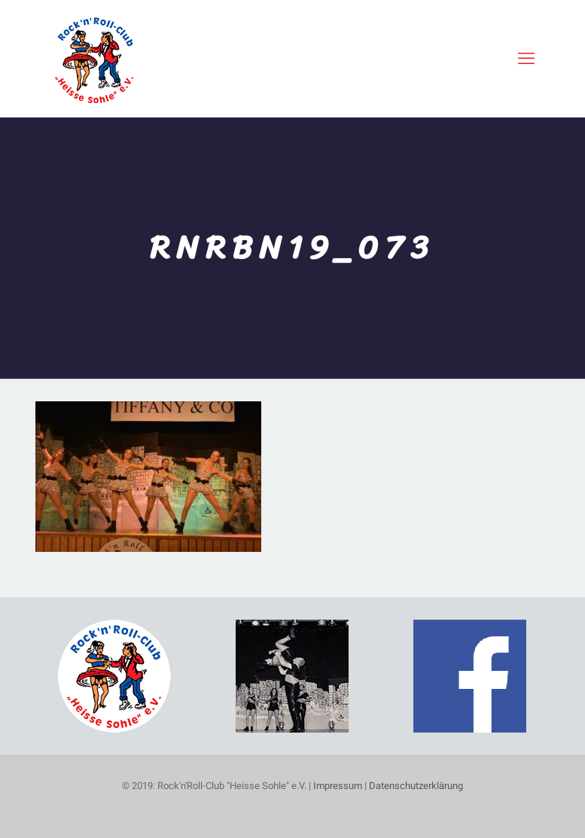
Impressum (337, 785)
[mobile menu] (526, 59)
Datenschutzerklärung (416, 785)
